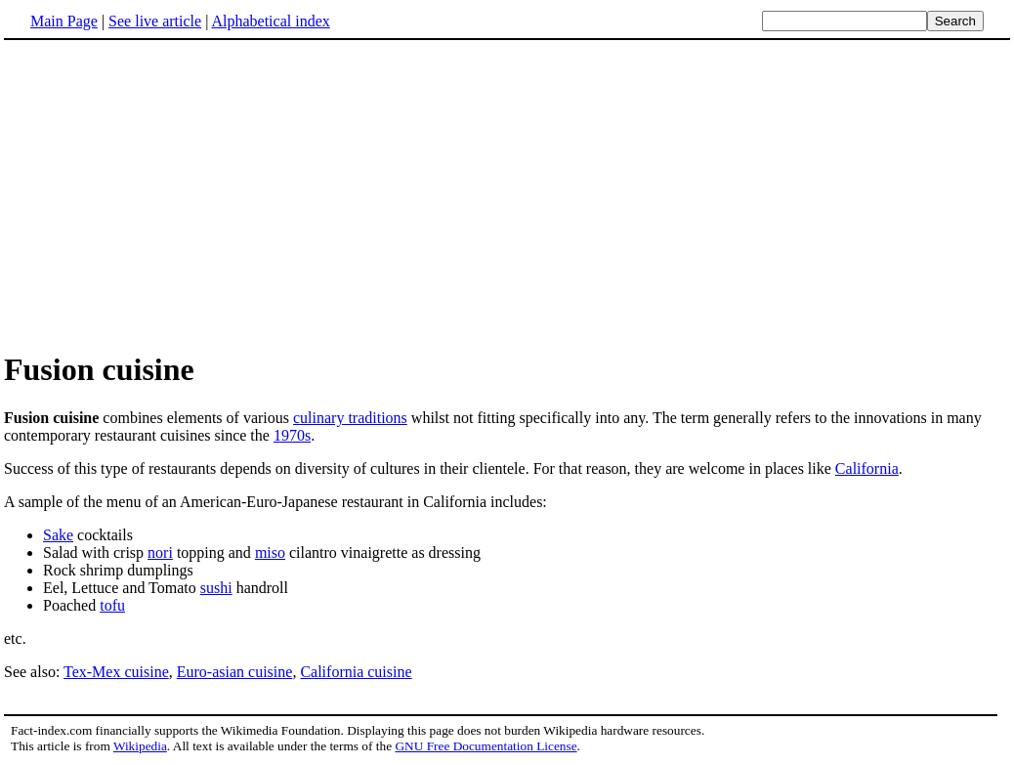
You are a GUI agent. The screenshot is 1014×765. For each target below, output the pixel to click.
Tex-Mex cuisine (116, 671)
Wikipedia (140, 746)
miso (270, 552)
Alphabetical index (270, 21)
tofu (112, 605)
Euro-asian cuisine (235, 671)
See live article (154, 21)
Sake (58, 535)
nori (160, 552)
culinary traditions (350, 417)
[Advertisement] (507, 194)
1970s (292, 435)
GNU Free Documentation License (485, 746)
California (867, 468)
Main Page (64, 21)
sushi (216, 587)
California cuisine (355, 671)
